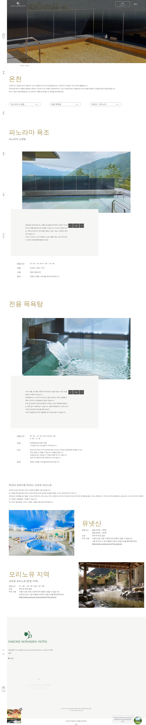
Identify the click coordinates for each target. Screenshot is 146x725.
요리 (3, 112)
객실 (3, 71)
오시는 (3, 234)
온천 (3, 152)
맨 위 (22, 65)
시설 (3, 193)
